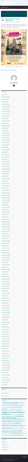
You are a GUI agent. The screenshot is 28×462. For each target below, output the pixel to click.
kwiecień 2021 (5, 240)
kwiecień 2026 (5, 96)
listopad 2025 (4, 108)
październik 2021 (5, 226)
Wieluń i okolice (4, 7)
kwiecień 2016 (5, 379)
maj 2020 (3, 267)
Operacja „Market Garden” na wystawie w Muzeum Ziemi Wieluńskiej (14, 15)
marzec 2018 (4, 329)
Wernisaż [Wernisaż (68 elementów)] (21, 430)
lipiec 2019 (4, 291)
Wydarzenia (18, 21)
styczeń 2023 (4, 190)
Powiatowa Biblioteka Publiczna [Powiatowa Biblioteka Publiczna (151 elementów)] (11, 421)
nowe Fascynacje (5, 392)
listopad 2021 (4, 224)
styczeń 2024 (4, 161)
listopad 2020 (4, 252)
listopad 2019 (4, 281)
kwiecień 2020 (5, 269)
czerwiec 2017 (5, 351)
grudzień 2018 (5, 307)
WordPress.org (5, 449)
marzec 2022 (4, 214)
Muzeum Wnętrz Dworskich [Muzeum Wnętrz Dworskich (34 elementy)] (14, 414)
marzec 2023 (4, 185)
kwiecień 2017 (5, 355)
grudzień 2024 (5, 135)
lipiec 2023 (4, 176)
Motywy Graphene (11, 460)
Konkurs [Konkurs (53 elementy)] (13, 409)
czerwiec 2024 (5, 149)
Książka (3, 70)
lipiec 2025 (4, 118)
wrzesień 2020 (5, 257)
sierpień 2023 (4, 173)
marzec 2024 (4, 156)
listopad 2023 (4, 166)
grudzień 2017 (5, 336)
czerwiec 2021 (5, 235)
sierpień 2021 (4, 231)
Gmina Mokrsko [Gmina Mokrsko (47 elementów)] (8, 404)
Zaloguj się (4, 442)
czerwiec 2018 (5, 322)
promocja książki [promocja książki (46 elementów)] (15, 426)
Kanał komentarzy (5, 447)
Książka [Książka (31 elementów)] (9, 410)
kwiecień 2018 (5, 327)
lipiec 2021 (4, 233)
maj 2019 (3, 295)
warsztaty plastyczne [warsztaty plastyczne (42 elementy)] (15, 430)
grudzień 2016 (5, 360)
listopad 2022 (4, 195)
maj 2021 (3, 238)
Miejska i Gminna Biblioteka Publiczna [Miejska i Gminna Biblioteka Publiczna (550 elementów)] (13, 413)
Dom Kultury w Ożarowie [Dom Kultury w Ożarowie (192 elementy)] (10, 402)
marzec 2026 (4, 99)
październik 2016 (5, 365)
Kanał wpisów (4, 444)
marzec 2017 (4, 358)
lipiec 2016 (4, 372)
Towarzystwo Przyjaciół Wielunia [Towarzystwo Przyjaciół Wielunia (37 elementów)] (18, 428)
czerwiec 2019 (5, 293)
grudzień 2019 (5, 279)
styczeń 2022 (4, 219)
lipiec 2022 (4, 204)
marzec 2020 (4, 271)
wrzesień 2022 (5, 200)
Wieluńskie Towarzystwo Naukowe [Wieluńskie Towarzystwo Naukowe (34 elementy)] (7, 433)
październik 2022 (5, 197)
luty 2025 (4, 130)
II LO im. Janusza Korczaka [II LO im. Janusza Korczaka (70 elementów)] (14, 405)
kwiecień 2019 (5, 298)
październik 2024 (5, 140)
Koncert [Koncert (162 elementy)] (4, 409)
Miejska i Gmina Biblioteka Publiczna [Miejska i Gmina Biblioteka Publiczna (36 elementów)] (17, 410)
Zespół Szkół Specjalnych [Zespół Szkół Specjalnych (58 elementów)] (17, 435)
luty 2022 (4, 216)
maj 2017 (3, 353)
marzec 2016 (4, 382)
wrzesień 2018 (5, 315)
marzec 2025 (4, 128)
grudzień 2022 (5, 192)
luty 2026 (4, 101)
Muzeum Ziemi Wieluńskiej (11, 70)
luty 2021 (4, 245)
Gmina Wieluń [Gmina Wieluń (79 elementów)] (14, 404)
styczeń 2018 (4, 334)
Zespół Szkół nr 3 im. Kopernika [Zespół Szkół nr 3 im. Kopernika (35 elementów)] (7, 435)
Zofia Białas (9, 21)
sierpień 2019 (4, 288)
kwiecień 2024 (5, 154)
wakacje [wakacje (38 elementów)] (6, 430)
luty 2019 (4, 303)
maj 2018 (3, 324)
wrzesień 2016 (5, 367)
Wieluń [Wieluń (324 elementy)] (4, 432)
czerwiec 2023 (5, 178)
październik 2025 (5, 111)
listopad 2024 (4, 137)
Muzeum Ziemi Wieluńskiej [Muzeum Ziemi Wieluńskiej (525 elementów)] (13, 417)
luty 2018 (4, 331)
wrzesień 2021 (5, 228)
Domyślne (14, 21)
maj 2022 (3, 209)
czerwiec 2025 (5, 120)
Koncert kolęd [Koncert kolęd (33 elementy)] (9, 409)
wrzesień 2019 (5, 286)
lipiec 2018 (4, 319)
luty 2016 (4, 384)
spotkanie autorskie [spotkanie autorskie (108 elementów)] (7, 428)
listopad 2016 (4, 363)
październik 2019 (5, 283)
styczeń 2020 (4, 276)
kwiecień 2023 (5, 183)
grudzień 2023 (5, 164)
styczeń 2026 (4, 104)
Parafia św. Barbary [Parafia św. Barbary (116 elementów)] (17, 420)
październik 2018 (5, 312)
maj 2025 (3, 123)
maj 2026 (3, 94)
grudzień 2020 (5, 250)
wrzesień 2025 (5, 113)
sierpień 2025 (4, 116)
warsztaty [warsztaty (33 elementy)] (9, 430)
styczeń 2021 (4, 247)
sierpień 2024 (4, 144)
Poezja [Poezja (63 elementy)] (23, 420)
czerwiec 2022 (5, 207)
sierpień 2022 (4, 202)
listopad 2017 (4, 339)
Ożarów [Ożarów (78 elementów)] (10, 420)
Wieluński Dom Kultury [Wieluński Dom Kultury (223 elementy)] (15, 432)
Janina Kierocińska (5, 396)
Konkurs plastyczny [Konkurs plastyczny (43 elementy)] (18, 409)
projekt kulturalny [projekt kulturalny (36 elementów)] (8, 426)
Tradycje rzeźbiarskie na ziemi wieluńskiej (15, 12)
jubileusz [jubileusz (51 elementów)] (22, 405)
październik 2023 (5, 168)
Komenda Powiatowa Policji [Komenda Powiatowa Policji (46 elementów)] (16, 407)
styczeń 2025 (4, 132)
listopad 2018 (4, 310)
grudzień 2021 (5, 221)
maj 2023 (3, 180)
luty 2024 (4, 159)
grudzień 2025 (5, 106)
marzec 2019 (4, 300)
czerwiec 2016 (5, 375)
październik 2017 (5, 341)
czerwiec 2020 (5, 264)
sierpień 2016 (4, 370)
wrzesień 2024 (5, 142)
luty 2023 (4, 188)
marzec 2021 (4, 243)
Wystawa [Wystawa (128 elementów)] (16, 433)
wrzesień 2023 (5, 171)
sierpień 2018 (4, 317)
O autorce (25, 456)
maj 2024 (3, 152)
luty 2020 (4, 274)
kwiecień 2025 (5, 125)
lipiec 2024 (4, 147)
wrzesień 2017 (5, 343)
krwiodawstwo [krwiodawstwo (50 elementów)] (5, 410)
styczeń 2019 (4, 305)
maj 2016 (3, 377)
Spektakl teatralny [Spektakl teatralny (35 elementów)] (21, 426)
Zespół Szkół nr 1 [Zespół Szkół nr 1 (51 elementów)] (22, 433)
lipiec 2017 (4, 348)
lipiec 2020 (4, 262)
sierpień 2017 (4, 346)
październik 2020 (5, 255)
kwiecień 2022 (5, 212)
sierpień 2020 (4, 259)
